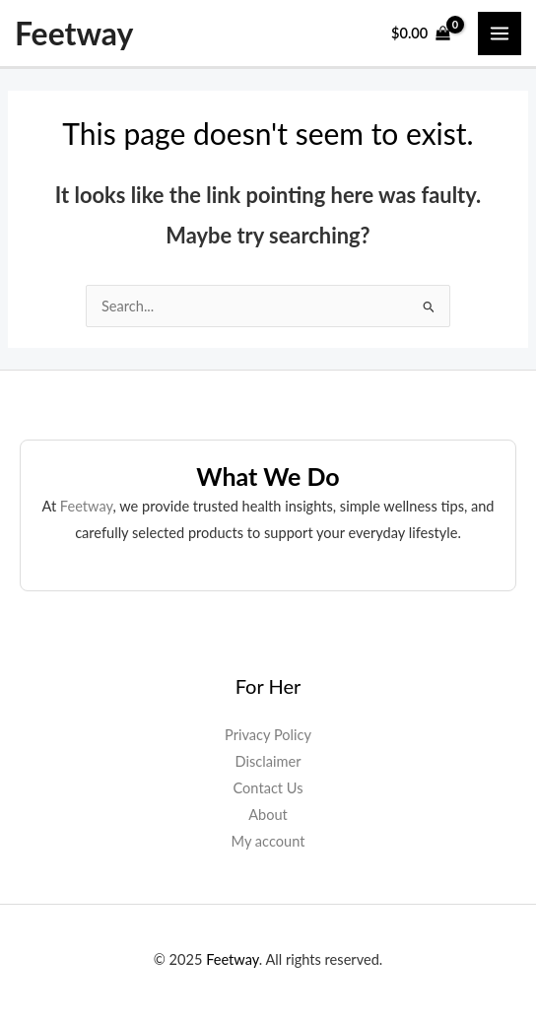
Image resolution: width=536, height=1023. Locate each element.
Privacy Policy (268, 734)
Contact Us (268, 788)
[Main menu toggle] (499, 33)
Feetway (74, 33)
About (268, 814)
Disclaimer (268, 761)
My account (268, 841)
